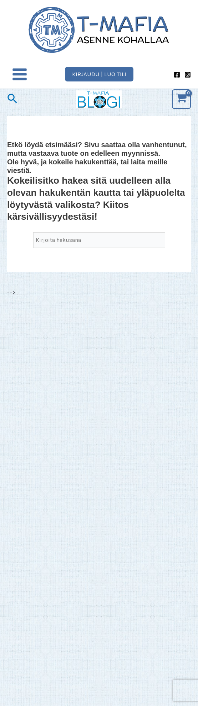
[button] (99, 74)
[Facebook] (177, 74)
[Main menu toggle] (19, 74)
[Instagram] (187, 74)
